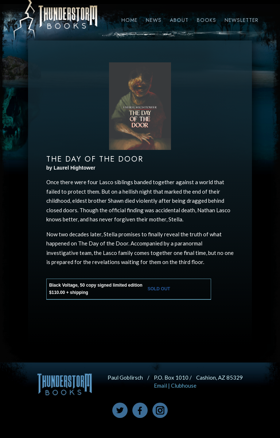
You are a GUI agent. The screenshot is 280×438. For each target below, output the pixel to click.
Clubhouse (184, 385)
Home (129, 20)
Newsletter (241, 20)
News (154, 20)
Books (206, 20)
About (179, 20)
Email (160, 385)
